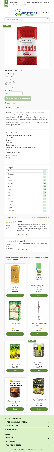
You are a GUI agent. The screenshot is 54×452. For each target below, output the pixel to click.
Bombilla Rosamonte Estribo (39, 325)
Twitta (18, 107)
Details (15, 295)
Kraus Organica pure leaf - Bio (39, 286)
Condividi (13, 107)
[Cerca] (27, 19)
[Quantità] (17, 93)
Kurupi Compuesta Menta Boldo (39, 400)
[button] (19, 234)
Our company (9, 438)
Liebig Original (15, 287)
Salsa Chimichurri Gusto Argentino (38, 363)
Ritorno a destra (11, 429)
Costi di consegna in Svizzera (15, 422)
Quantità (7, 93)
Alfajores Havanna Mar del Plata (15, 402)
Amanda (13, 103)
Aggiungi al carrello (18, 98)
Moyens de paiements (12, 418)
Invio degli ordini (11, 426)
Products (8, 434)
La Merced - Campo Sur (15, 325)
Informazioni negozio (12, 445)
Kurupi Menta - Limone (15, 364)
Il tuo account (10, 441)
